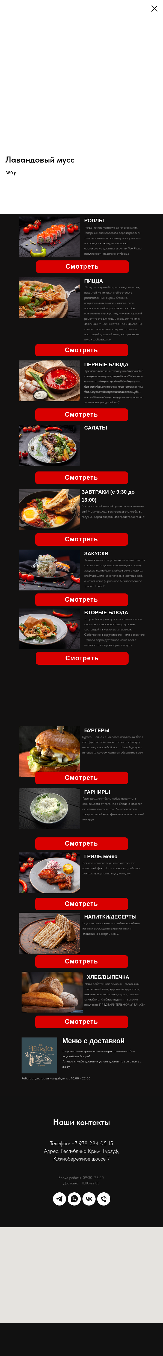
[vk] (89, 1199)
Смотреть (82, 266)
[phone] (103, 1199)
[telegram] (59, 1199)
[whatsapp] (74, 1199)
